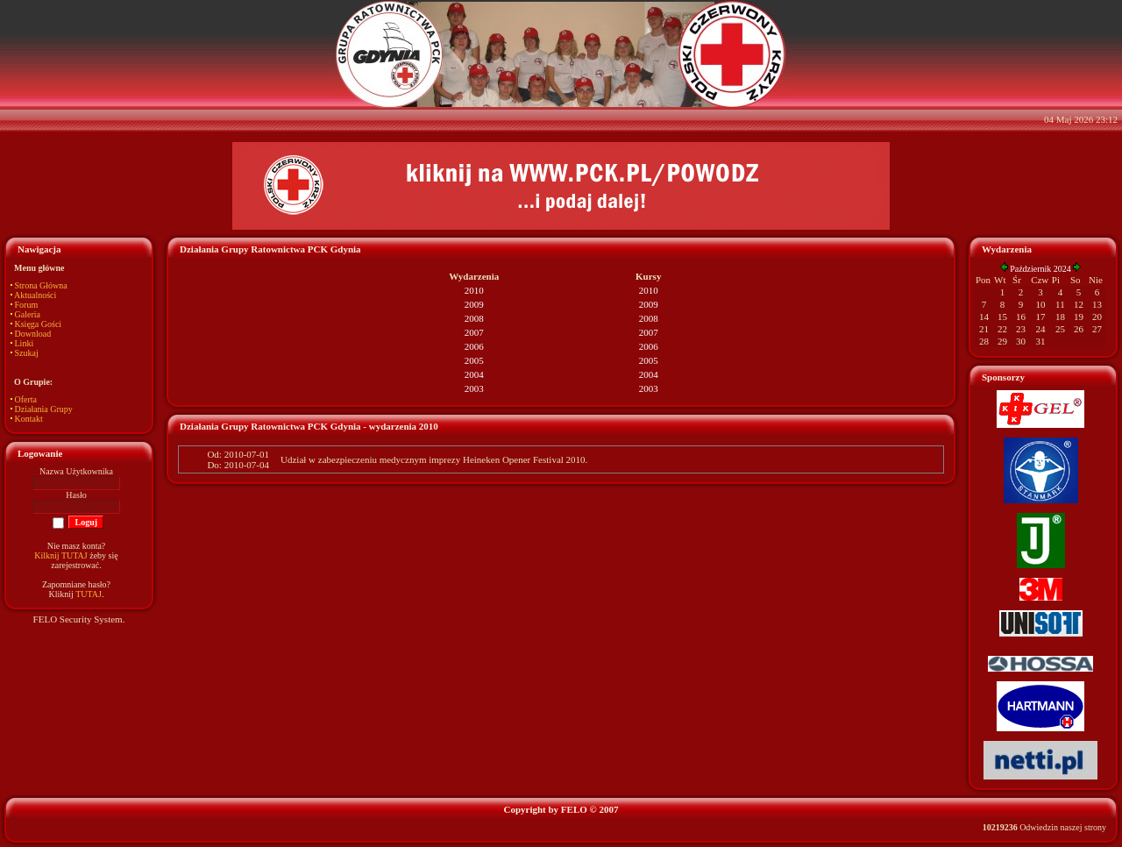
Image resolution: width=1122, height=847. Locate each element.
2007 (474, 332)
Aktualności (35, 295)
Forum (27, 305)
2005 (474, 360)
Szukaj (27, 353)
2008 (474, 318)
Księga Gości (38, 324)
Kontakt (29, 419)
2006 (474, 346)
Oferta (26, 399)
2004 (474, 374)
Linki (24, 343)
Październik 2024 (1040, 269)
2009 (474, 304)
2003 (474, 388)
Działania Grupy (44, 409)
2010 (474, 290)
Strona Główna (41, 285)
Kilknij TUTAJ (60, 555)
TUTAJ (88, 594)
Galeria (27, 314)
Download (33, 333)
